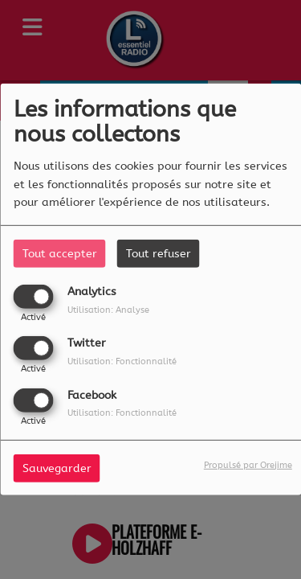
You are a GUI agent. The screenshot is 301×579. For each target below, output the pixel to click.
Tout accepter (59, 254)
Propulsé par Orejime (248, 464)
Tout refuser (158, 254)
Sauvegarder (57, 467)
